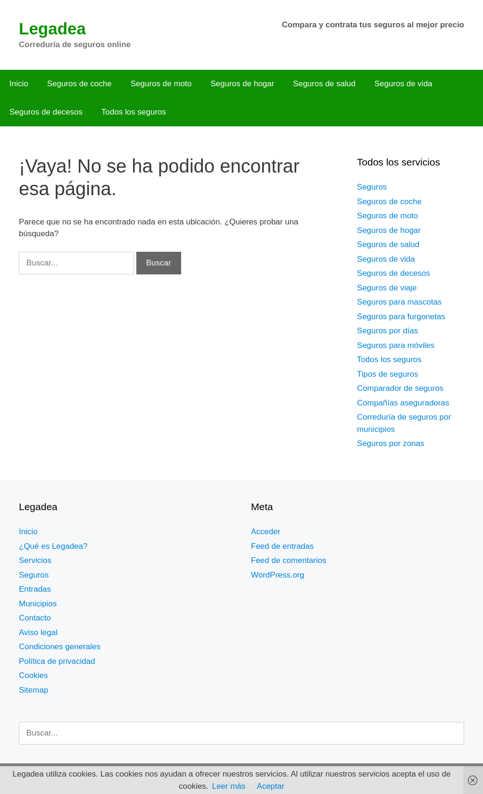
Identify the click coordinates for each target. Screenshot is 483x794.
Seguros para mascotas (399, 302)
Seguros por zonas (391, 443)
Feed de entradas (282, 546)
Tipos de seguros (387, 374)
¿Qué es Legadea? (53, 546)
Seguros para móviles (395, 345)
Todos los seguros (133, 112)
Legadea (52, 28)
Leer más (228, 786)
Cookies (33, 675)
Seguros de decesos (46, 112)
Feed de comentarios (288, 560)
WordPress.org (277, 575)
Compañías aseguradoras (403, 402)
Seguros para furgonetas (401, 316)
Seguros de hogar (242, 83)
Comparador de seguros (400, 388)
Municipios (38, 603)
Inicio (18, 83)
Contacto (35, 617)
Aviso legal (38, 632)
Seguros (372, 186)
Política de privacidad (57, 661)
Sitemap (33, 690)
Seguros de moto (161, 83)
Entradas (35, 589)
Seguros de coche (79, 83)
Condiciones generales (59, 646)
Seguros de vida (404, 83)
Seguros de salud (324, 83)
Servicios (35, 560)
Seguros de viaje (387, 287)
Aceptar (270, 786)
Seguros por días (387, 330)
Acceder (265, 531)
